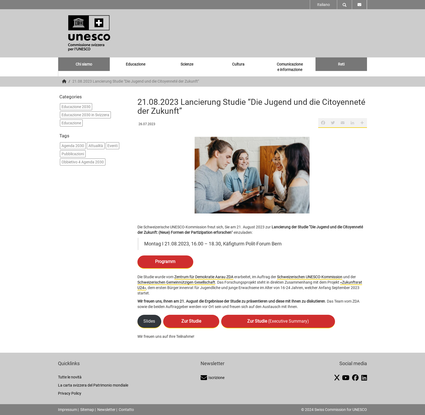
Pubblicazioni (73, 154)
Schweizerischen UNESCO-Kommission (309, 277)
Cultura (238, 64)
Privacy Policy (69, 393)
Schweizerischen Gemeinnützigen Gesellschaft (176, 282)
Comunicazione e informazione (290, 67)
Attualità (95, 146)
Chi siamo (84, 64)
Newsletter (106, 409)
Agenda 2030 (73, 146)
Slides (149, 321)
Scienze (187, 64)
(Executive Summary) (278, 321)
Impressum (67, 409)
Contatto (126, 409)
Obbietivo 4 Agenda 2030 (83, 162)
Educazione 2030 (76, 107)
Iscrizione (212, 377)
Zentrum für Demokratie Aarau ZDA (203, 277)
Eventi (112, 146)
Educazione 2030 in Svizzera (85, 115)
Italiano (323, 4)
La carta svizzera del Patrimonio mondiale (93, 385)
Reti (341, 64)
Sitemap (87, 409)
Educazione (135, 64)
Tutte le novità (70, 377)
